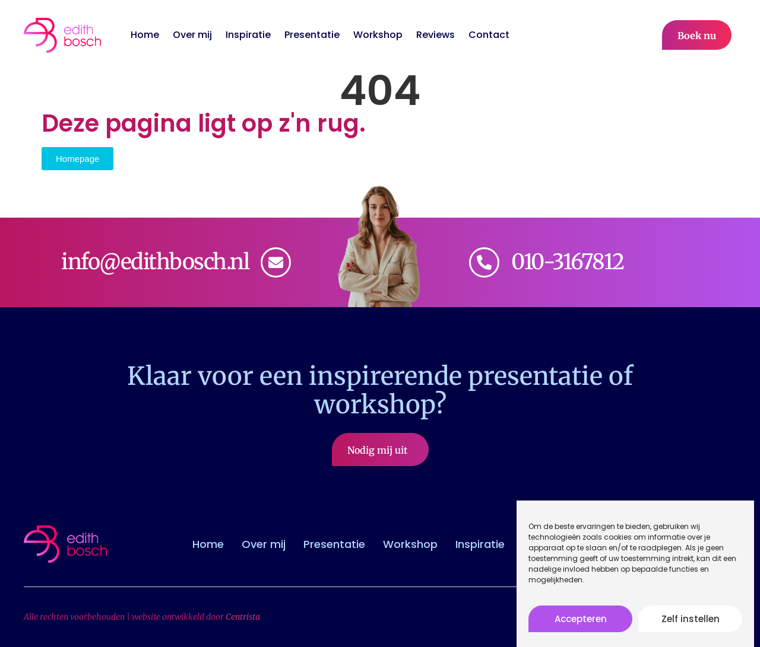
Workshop (378, 35)
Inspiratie (248, 35)
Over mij (192, 35)
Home (145, 35)
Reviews (435, 35)
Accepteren (581, 623)
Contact (488, 35)
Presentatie (312, 35)
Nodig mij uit (380, 450)
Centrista (243, 616)
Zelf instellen (690, 623)
